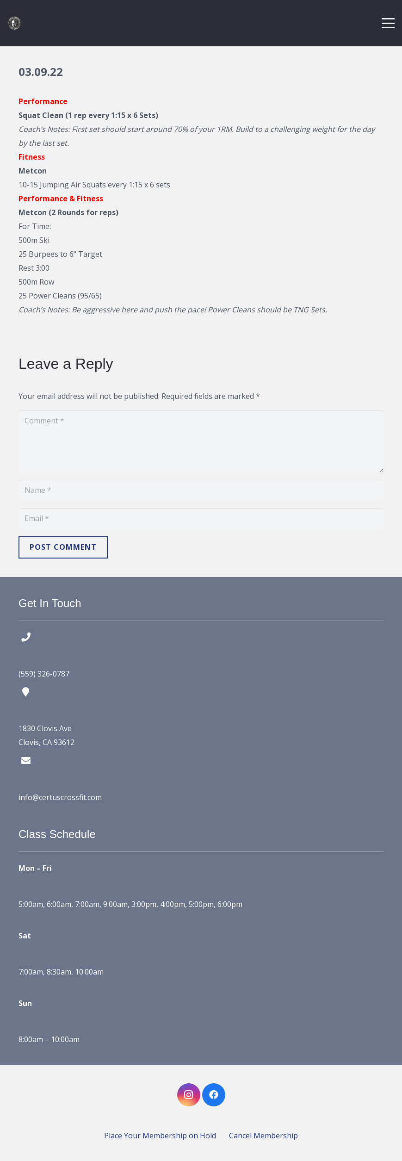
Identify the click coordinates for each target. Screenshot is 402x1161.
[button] (388, 23)
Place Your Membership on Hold (160, 1135)
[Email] (201, 518)
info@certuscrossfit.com (60, 797)
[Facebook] (213, 1094)
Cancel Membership (263, 1135)
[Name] (201, 490)
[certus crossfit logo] (14, 23)
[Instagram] (188, 1094)
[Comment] (201, 441)
